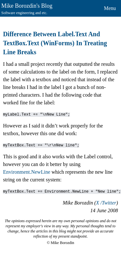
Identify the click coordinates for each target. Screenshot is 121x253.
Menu (110, 8)
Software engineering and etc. (24, 13)
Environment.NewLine (26, 172)
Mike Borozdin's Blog (26, 6)
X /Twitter (106, 202)
